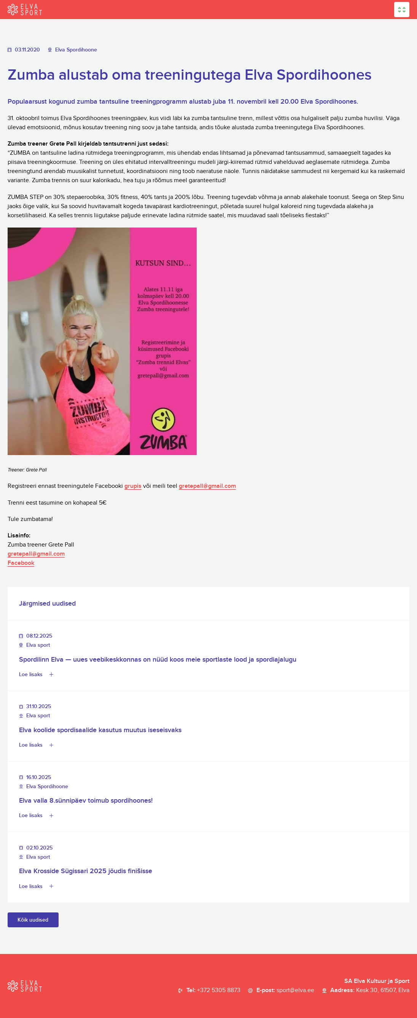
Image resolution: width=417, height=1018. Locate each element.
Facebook (21, 563)
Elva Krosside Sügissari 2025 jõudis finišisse (85, 871)
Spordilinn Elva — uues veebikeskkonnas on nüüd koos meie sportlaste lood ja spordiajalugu (157, 660)
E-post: (285, 990)
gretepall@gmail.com (207, 486)
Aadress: (369, 990)
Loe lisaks (31, 674)
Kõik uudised (33, 920)
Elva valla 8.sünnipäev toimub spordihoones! (86, 801)
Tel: (213, 990)
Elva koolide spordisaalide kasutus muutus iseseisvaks (100, 730)
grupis (133, 486)
